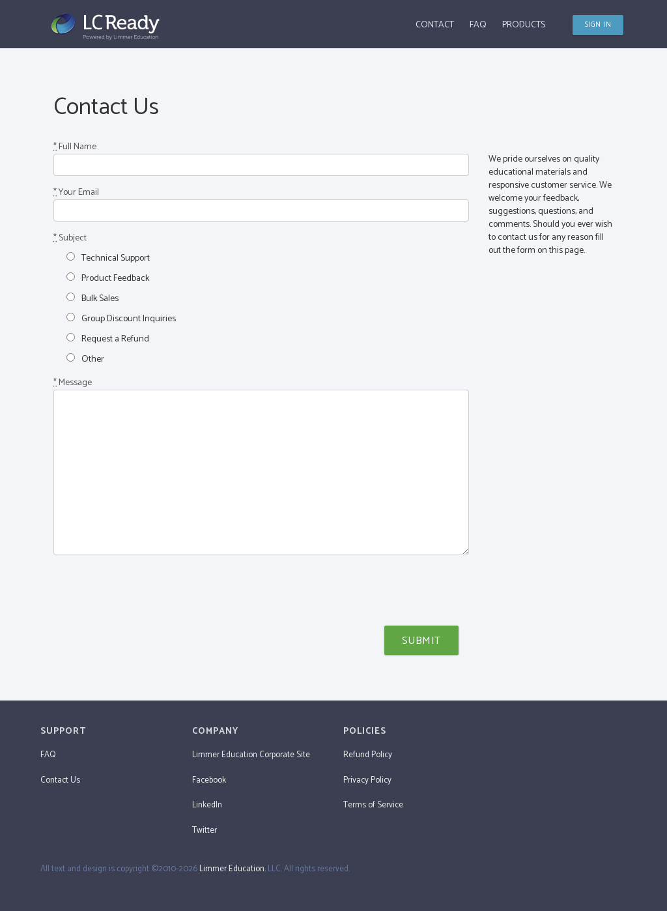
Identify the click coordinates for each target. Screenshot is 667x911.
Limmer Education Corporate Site (251, 755)
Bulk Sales (92, 298)
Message (72, 383)
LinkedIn (207, 805)
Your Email (76, 192)
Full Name (74, 147)
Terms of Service (373, 805)
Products (523, 25)
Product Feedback (107, 278)
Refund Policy (367, 755)
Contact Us (60, 780)
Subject (70, 238)
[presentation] (152, 590)
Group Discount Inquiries (121, 318)
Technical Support (108, 258)
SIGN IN (598, 25)
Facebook (209, 780)
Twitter (204, 830)
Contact (435, 25)
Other (85, 359)
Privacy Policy (367, 780)
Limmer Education (231, 869)
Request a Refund (107, 339)
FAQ (478, 25)
